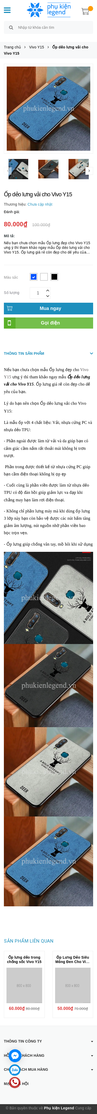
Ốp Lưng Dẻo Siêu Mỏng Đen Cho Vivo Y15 (72, 955)
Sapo (51, 1110)
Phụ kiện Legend (59, 1102)
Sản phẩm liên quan (29, 935)
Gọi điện (50, 317)
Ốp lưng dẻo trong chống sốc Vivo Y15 (24, 953)
